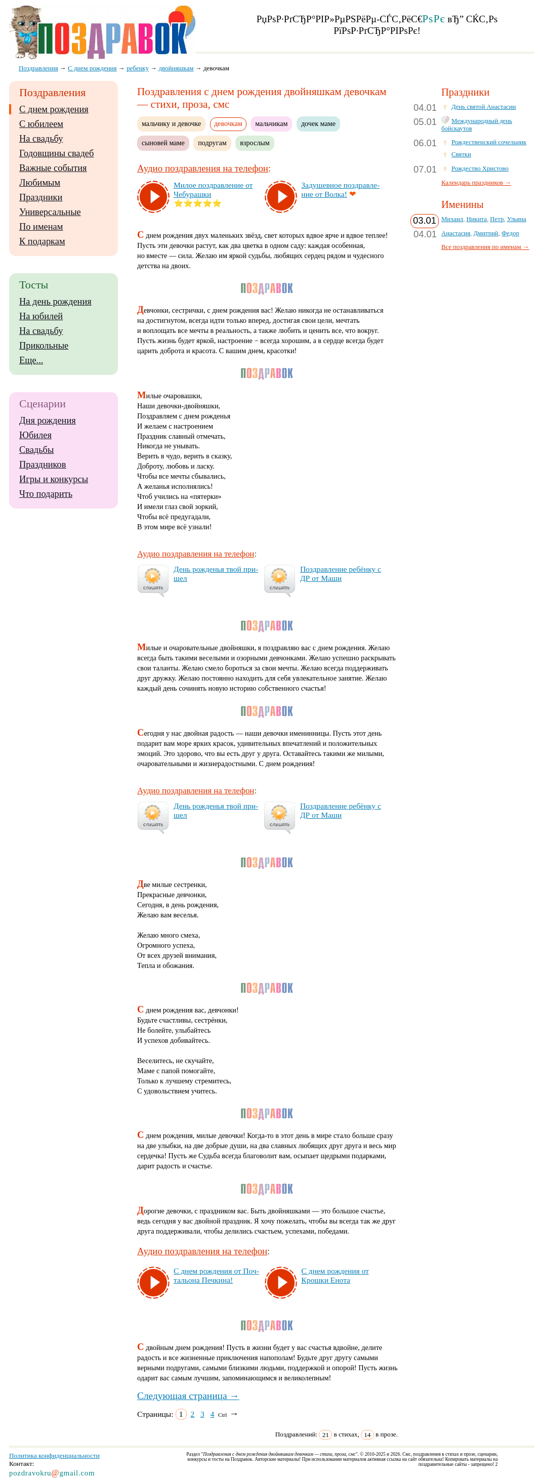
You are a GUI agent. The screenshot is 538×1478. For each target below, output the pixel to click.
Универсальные (50, 212)
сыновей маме (163, 143)
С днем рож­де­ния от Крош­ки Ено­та (334, 1275)
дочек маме (318, 123)
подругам (212, 143)
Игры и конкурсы (53, 479)
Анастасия (455, 233)
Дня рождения (47, 420)
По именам (41, 227)
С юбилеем (41, 124)
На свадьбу (41, 139)
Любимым (39, 183)
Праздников (42, 464)
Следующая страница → (188, 1395)
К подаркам (42, 241)
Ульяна (516, 219)
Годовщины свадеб (56, 153)
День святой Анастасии (483, 106)
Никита (477, 219)
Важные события (53, 168)
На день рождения (55, 302)
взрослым (255, 143)
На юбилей (41, 316)
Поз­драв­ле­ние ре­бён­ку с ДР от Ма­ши (340, 573)
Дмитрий (485, 233)
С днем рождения (54, 109)
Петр (497, 219)
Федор (510, 233)
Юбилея (35, 435)
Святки (461, 154)
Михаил (452, 219)
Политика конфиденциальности (54, 1455)
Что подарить (45, 494)
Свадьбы (36, 450)
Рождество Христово (480, 168)
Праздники (40, 197)
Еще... (31, 360)
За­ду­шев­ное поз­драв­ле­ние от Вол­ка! (340, 189)
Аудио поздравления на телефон (202, 168)
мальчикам (271, 123)
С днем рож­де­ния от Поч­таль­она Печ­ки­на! (216, 1275)
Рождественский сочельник (488, 142)
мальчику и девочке (171, 123)
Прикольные (43, 346)
